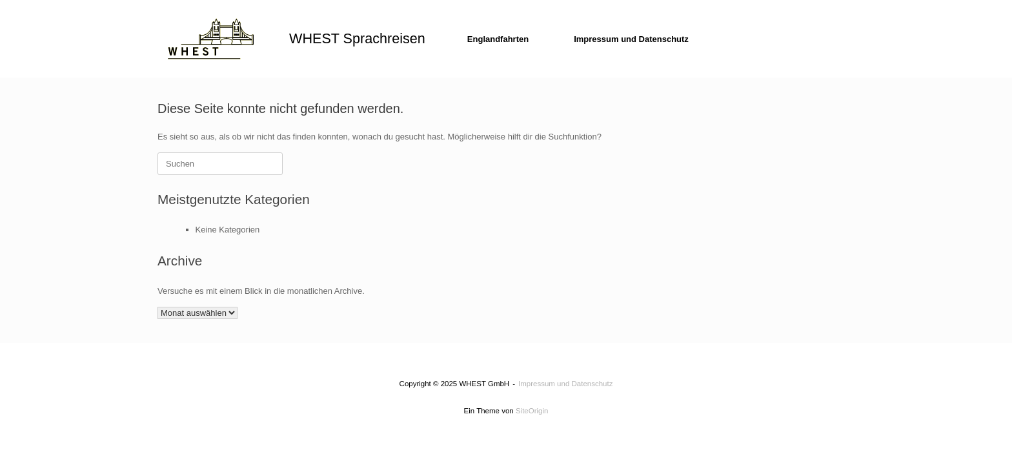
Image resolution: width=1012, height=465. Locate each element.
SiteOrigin (532, 411)
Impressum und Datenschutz (631, 39)
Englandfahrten (498, 39)
